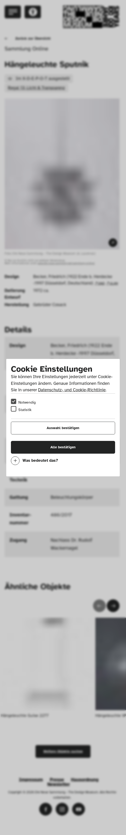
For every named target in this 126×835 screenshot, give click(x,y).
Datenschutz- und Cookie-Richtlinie (72, 390)
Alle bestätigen (63, 447)
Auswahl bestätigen (63, 428)
